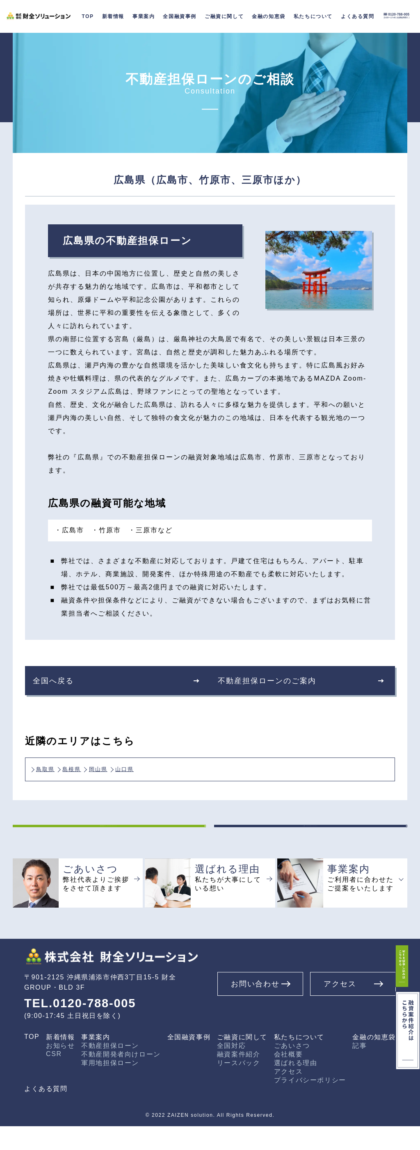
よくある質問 (46, 1112)
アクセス (288, 1095)
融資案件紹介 (238, 1078)
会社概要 (288, 1078)
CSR (54, 1077)
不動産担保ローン (110, 1069)
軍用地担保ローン (110, 1086)
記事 (359, 1069)
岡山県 (130, 766)
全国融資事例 (179, 16)
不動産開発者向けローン (121, 1078)
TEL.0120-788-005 (84, 1026)
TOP (31, 1060)
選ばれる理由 (295, 1086)
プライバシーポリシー (310, 1103)
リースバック (238, 1086)
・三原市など (150, 530)
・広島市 (69, 530)
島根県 (91, 766)
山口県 (169, 766)
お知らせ (60, 1069)
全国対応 (231, 1069)
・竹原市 (106, 530)
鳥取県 (52, 766)
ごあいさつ (292, 1069)
